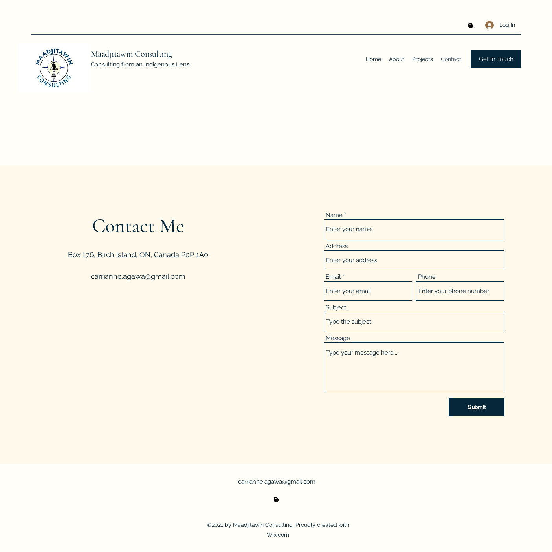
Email (333, 277)
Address (337, 246)
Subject (336, 308)
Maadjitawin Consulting (131, 54)
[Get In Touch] (496, 59)
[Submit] (476, 407)
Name (334, 215)
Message (338, 338)
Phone (427, 277)
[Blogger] (471, 25)
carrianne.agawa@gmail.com (138, 276)
